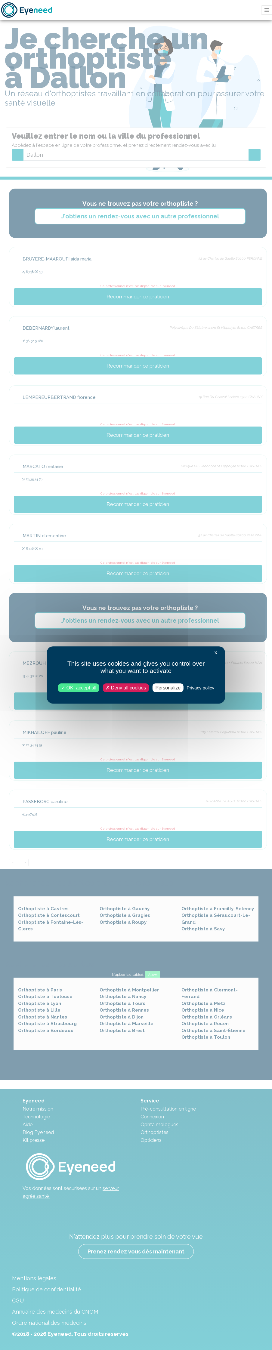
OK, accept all (78, 687)
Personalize (168, 687)
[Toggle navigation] (266, 10)
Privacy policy (200, 687)
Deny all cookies (126, 687)
